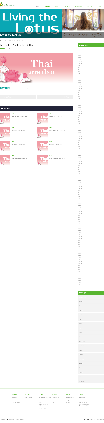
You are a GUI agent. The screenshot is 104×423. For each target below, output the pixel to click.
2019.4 (79, 228)
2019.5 (79, 226)
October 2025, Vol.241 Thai (19, 116)
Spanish (81, 372)
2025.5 (79, 76)
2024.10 (80, 90)
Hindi (80, 319)
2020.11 (80, 188)
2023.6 (79, 124)
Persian (81, 354)
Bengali (81, 306)
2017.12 (80, 261)
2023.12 (80, 111)
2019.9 (79, 217)
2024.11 (80, 88)
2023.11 (80, 113)
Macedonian (82, 341)
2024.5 (79, 101)
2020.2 (79, 207)
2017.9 (79, 267)
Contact (99, 6)
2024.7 (79, 96)
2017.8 (79, 269)
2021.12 (80, 161)
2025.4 (79, 78)
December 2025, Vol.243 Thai (57, 158)
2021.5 (79, 176)
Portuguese (81, 359)
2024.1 (79, 109)
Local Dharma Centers (84, 400)
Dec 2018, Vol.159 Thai (55, 144)
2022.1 (79, 159)
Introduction (15, 397)
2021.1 (79, 184)
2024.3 (79, 105)
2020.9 (79, 192)
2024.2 (79, 107)
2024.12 (80, 86)
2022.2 (79, 157)
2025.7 (79, 71)
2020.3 (79, 205)
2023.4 (79, 128)
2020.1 (79, 209)
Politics (40, 402)
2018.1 (79, 259)
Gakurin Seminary (43, 408)
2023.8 (79, 119)
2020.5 (79, 201)
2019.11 (80, 213)
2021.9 (79, 167)
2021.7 (79, 171)
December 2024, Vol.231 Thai (57, 130)
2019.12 (80, 211)
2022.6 (79, 149)
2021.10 (80, 165)
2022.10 (80, 140)
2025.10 (80, 65)
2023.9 (79, 117)
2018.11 (80, 238)
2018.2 (79, 257)
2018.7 (79, 246)
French (80, 314)
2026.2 (79, 57)
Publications (78, 6)
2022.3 (79, 155)
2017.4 (79, 278)
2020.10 (80, 190)
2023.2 (79, 132)
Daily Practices (28, 397)
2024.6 (79, 99)
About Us (89, 6)
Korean (80, 337)
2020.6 (79, 199)
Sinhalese (81, 368)
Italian (80, 323)
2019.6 (79, 224)
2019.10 (80, 215)
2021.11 (80, 163)
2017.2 (79, 282)
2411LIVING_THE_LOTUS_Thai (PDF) (21, 89)
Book (53, 402)
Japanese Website (83, 402)
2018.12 (80, 236)
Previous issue (7, 97)
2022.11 (80, 138)
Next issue (66, 97)
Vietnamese (81, 381)
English (80, 301)
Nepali (80, 350)
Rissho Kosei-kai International (97, 419)
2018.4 (79, 253)
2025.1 (79, 84)
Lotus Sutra (14, 400)
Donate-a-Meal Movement (45, 400)
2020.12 (80, 186)
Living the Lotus (82, 297)
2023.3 (79, 130)
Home (37, 6)
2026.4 (79, 53)
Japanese (81, 328)
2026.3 (79, 55)
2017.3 (79, 280)
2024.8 (79, 94)
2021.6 (79, 174)
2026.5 (79, 51)
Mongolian (81, 345)
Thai (9, 48)
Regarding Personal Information (16, 419)
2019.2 (79, 232)
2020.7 (79, 196)
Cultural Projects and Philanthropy (43, 405)
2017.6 (79, 274)
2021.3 (79, 180)
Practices (57, 6)
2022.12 (80, 136)
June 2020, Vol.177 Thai (55, 116)
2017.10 (80, 265)
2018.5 (79, 251)
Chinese (81, 310)
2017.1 (79, 284)
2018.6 (79, 249)
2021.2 (79, 182)
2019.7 (79, 221)
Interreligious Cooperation (45, 397)
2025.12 (80, 61)
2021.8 (79, 169)
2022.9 (79, 142)
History (67, 400)
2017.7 (79, 272)
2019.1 (79, 234)
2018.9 (79, 242)
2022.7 (79, 146)
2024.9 (79, 92)
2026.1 (79, 59)
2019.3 (79, 230)
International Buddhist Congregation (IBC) (84, 405)
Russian (81, 363)
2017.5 (79, 276)
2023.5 (79, 126)
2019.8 (79, 219)
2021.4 (79, 178)
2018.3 (79, 255)
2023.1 (79, 134)
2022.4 (79, 153)
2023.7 (79, 121)
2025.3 (79, 80)
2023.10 (80, 115)
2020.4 (79, 203)
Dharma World (55, 400)
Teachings (47, 6)
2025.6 (79, 74)
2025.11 (80, 63)
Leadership (68, 402)
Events (27, 400)
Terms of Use (3, 419)
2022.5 (79, 151)
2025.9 (79, 67)
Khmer (80, 332)
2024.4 (79, 103)
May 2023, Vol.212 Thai (18, 130)
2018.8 (79, 244)
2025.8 (79, 69)
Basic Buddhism (16, 402)
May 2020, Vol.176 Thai (18, 144)
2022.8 (79, 144)
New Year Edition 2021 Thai (19, 158)
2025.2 (79, 82)
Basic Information (70, 397)
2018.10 (80, 240)
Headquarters (82, 397)
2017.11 (80, 263)
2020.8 (79, 194)
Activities (67, 6)
